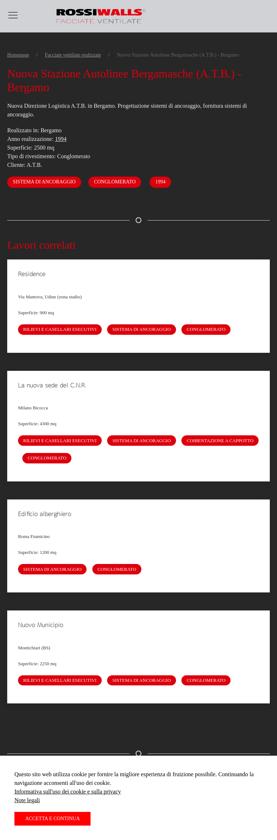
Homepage (18, 55)
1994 (60, 139)
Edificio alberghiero (44, 514)
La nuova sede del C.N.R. (52, 385)
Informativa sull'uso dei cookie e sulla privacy (67, 791)
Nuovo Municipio (40, 625)
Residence (31, 274)
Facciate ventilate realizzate (73, 55)
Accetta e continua (52, 818)
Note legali (27, 800)
